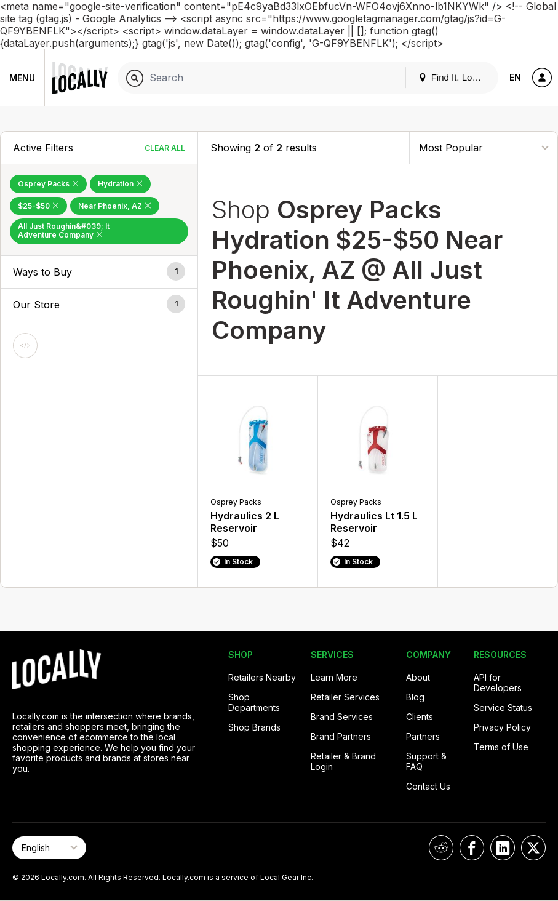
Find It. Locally (454, 77)
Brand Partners (341, 736)
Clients (419, 716)
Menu (22, 78)
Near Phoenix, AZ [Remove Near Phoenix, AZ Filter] (114, 205)
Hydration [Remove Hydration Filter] (120, 183)
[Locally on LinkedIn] (502, 847)
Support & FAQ (426, 761)
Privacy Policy (502, 727)
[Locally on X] (533, 847)
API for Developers (498, 682)
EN (515, 77)
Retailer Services (345, 697)
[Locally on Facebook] (472, 847)
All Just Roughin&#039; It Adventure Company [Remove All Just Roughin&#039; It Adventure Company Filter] (64, 230)
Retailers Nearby (262, 677)
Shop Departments (254, 702)
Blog (415, 697)
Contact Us (428, 786)
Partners (423, 736)
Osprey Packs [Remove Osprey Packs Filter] (48, 183)
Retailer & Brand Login (343, 761)
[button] (99, 272)
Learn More (334, 677)
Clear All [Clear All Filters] (165, 148)
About (418, 677)
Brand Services (342, 716)
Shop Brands (254, 727)
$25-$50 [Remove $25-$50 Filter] (38, 205)
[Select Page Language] (49, 847)
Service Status (503, 707)
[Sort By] (483, 147)
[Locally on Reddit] (441, 847)
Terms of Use (501, 747)
